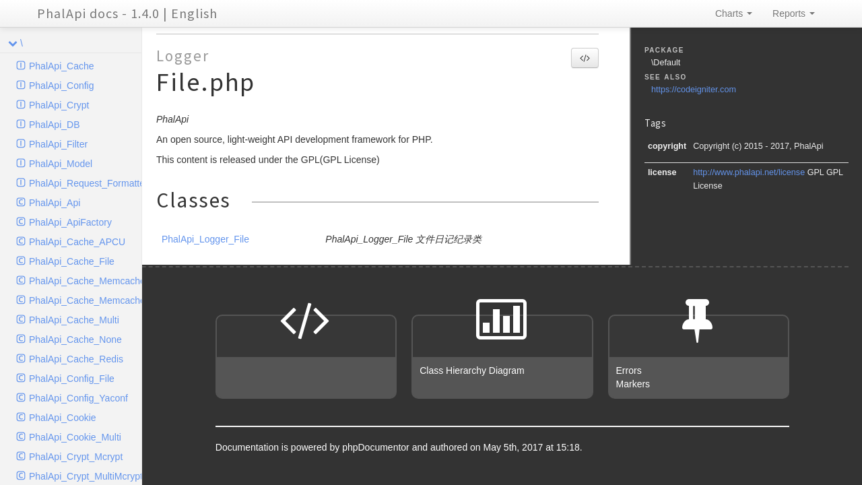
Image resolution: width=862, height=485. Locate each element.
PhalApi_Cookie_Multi (75, 437)
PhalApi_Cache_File (71, 261)
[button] (585, 58)
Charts (733, 13)
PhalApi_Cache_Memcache (85, 281)
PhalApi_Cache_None (75, 339)
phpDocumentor (377, 447)
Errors (629, 370)
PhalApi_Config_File (71, 378)
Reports (793, 13)
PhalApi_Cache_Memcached (85, 300)
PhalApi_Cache (61, 66)
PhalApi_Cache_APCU (77, 241)
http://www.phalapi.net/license (749, 172)
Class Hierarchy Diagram (472, 370)
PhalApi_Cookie (62, 417)
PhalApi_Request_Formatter (85, 183)
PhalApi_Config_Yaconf (78, 398)
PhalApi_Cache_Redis (76, 359)
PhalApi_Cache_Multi (74, 320)
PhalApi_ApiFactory (70, 222)
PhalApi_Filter (58, 144)
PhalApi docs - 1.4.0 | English (127, 13)
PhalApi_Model (60, 163)
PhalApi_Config (61, 85)
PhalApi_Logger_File (205, 239)
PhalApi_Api (54, 202)
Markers (633, 384)
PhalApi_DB (54, 124)
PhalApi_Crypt (59, 105)
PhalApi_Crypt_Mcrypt (76, 456)
